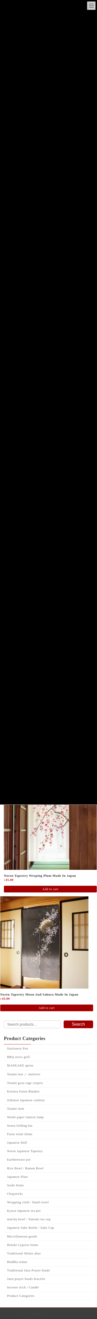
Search (78, 1091)
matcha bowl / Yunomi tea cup (29, 1286)
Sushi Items (15, 1252)
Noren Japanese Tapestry (25, 1218)
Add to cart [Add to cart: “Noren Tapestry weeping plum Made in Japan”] (50, 956)
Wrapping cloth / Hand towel (28, 1269)
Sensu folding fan (19, 1193)
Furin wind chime (19, 1201)
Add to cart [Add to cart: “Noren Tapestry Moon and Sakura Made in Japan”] (47, 1075)
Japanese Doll (17, 1210)
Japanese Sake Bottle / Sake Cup (30, 1295)
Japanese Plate (17, 1244)
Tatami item (15, 1176)
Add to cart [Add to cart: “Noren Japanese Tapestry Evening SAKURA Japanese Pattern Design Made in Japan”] (47, 837)
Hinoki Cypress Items (22, 1312)
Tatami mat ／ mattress (23, 1141)
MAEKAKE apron (20, 1133)
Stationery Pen (17, 1115)
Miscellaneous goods (22, 1303)
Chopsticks (15, 1261)
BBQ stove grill (18, 1124)
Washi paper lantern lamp (25, 1184)
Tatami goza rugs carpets (25, 1150)
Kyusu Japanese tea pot (24, 1278)
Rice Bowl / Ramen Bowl (25, 1235)
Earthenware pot (19, 1227)
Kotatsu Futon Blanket (23, 1159)
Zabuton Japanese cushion (25, 1167)
